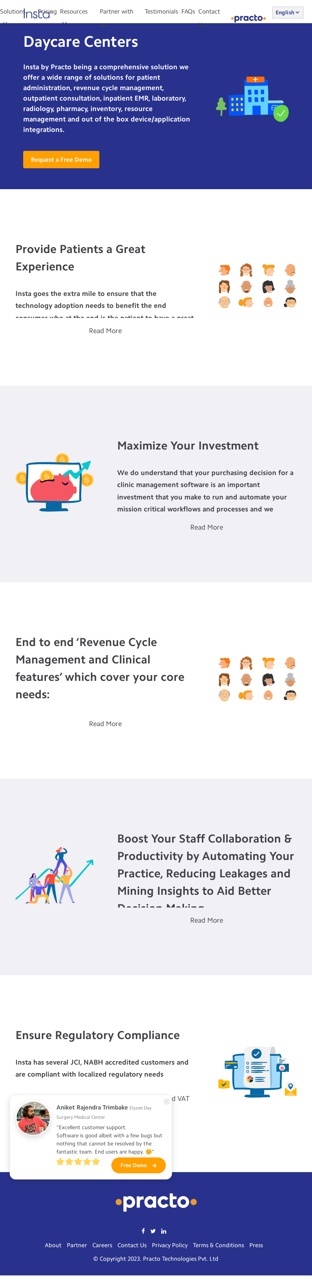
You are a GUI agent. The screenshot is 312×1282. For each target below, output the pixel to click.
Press (256, 1245)
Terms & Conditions (218, 1245)
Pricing (47, 11)
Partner (77, 1245)
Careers (102, 1245)
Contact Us (132, 1245)
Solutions (13, 11)
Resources (74, 11)
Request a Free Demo (61, 159)
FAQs (188, 11)
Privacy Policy (170, 1245)
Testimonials (161, 11)
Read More (105, 330)
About (53, 1245)
